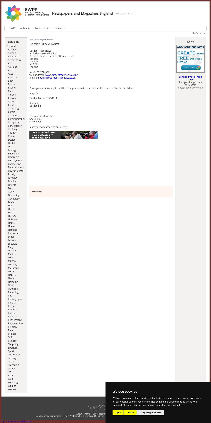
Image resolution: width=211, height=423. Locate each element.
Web (10, 379)
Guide (11, 202)
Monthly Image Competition (48, 416)
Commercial (14, 115)
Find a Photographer (72, 416)
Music (11, 271)
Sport (11, 351)
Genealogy (14, 198)
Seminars (60, 28)
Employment (15, 160)
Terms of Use (90, 413)
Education (13, 153)
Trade (38, 28)
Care (10, 91)
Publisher (13, 316)
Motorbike (13, 268)
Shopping (13, 344)
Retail (11, 330)
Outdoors (13, 288)
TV (9, 372)
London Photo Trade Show (190, 78)
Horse (11, 226)
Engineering (14, 164)
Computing (14, 122)
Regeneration (15, 323)
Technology (14, 354)
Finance (12, 184)
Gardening (13, 195)
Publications (25, 28)
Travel (11, 368)
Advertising (14, 56)
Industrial (13, 233)
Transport (13, 365)
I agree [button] (118, 412)
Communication (16, 119)
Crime (11, 136)
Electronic (13, 157)
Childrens (13, 105)
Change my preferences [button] (150, 412)
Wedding (13, 382)
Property (13, 309)
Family (11, 174)
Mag (10, 247)
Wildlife (12, 386)
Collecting (13, 108)
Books (11, 84)
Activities (13, 49)
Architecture (15, 60)
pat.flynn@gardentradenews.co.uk (56, 77)
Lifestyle (12, 243)
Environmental (16, 171)
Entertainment (16, 167)
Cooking (12, 129)
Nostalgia (13, 282)
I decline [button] (130, 412)
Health (11, 209)
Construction (15, 125)
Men (10, 257)
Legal (11, 236)
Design (12, 139)
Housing (12, 229)
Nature (12, 275)
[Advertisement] (63, 162)
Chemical (13, 101)
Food (10, 188)
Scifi (10, 337)
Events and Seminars (94, 416)
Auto (10, 73)
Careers (12, 94)
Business (13, 87)
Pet (10, 295)
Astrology (13, 67)
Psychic (12, 313)
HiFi (10, 212)
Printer (12, 306)
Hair (10, 205)
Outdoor (12, 285)
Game (11, 191)
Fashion (12, 181)
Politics (12, 302)
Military (12, 261)
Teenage (12, 358)
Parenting (13, 292)
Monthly (12, 264)
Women (12, 389)
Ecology (12, 150)
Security (12, 340)
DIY (10, 146)
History (12, 216)
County (12, 132)
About (79, 413)
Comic (11, 112)
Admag (12, 53)
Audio (11, 70)
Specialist (13, 347)
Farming (12, 178)
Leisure (12, 240)
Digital (11, 143)
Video (11, 375)
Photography (15, 299)
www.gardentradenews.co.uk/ (61, 74)
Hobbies (12, 219)
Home (11, 223)
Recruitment (15, 320)
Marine (12, 250)
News (11, 278)
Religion (12, 327)
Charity (12, 98)
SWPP (13, 28)
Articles (48, 28)
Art (9, 63)
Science (12, 333)
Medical (12, 254)
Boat (10, 80)
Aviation (12, 77)
